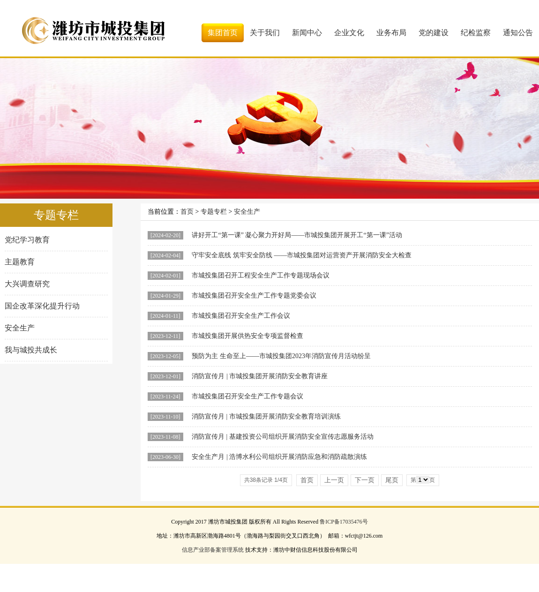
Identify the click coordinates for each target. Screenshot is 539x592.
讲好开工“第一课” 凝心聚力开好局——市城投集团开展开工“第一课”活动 (297, 235)
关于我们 (265, 33)
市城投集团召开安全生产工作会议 (241, 315)
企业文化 (349, 33)
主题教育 (20, 262)
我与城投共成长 (31, 350)
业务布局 (391, 33)
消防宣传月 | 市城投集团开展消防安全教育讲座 (260, 376)
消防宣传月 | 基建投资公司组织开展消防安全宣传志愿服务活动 (283, 436)
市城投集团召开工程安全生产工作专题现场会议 (260, 275)
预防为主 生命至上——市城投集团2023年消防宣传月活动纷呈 (281, 356)
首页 (187, 211)
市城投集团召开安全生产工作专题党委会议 (254, 295)
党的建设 (434, 33)
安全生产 (20, 328)
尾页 (391, 480)
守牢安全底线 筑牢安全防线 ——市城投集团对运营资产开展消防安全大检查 (302, 255)
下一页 (364, 480)
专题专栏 (214, 211)
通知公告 (518, 33)
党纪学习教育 (27, 240)
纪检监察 (476, 33)
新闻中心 (307, 33)
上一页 (334, 480)
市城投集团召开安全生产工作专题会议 (247, 396)
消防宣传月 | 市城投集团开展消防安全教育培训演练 (266, 416)
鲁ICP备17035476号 (344, 521)
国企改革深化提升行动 (42, 306)
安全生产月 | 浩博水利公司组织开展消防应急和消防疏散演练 (279, 456)
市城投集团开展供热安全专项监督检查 (247, 335)
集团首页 (223, 33)
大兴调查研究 (27, 284)
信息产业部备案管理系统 (213, 550)
